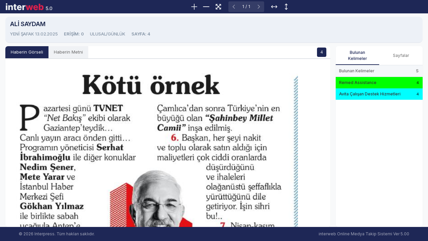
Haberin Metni (68, 52)
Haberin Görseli (27, 52)
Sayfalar (401, 55)
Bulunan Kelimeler (357, 55)
